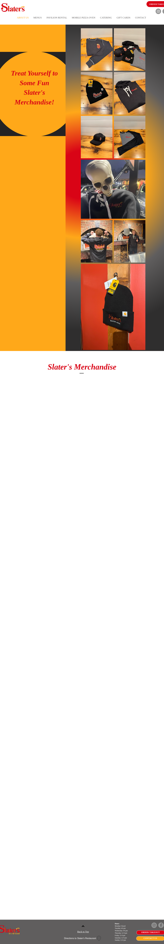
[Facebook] (161, 925)
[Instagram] (158, 11)
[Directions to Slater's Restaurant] (83, 938)
